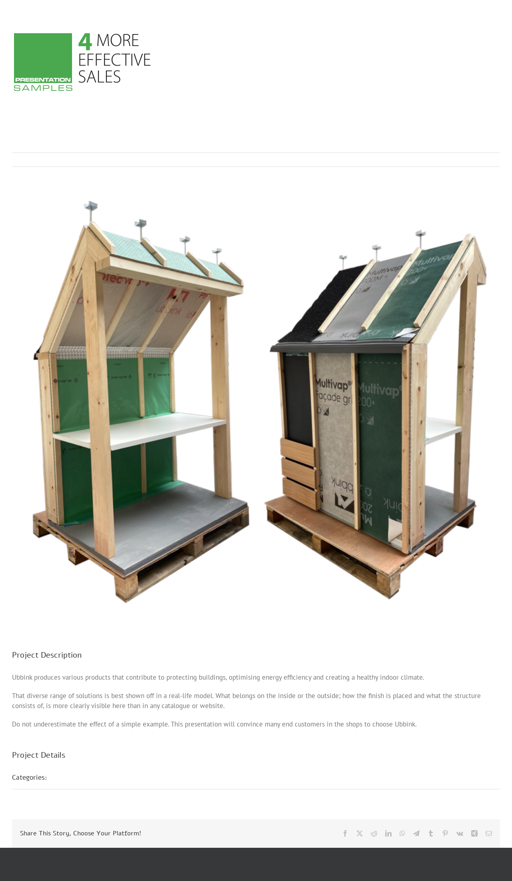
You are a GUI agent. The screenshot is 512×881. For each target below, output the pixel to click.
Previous (458, 159)
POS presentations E (88, 777)
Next (486, 159)
